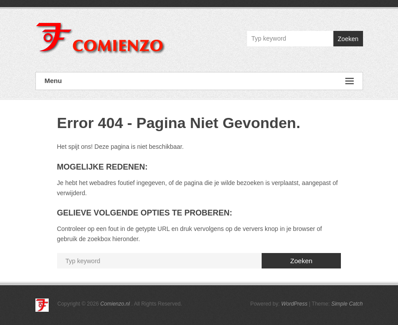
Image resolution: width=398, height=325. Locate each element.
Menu (199, 81)
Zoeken (348, 38)
